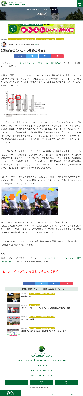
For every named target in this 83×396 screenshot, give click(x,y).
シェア (20, 56)
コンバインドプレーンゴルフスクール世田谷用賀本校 (38, 63)
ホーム (31, 394)
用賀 (36, 44)
